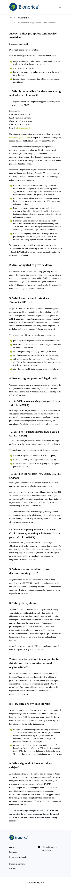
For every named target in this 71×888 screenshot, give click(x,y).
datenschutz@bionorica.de (19, 137)
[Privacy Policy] (18, 857)
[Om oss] (12, 847)
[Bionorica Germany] (17, 863)
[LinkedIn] (13, 868)
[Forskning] (13, 852)
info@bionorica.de (23, 128)
